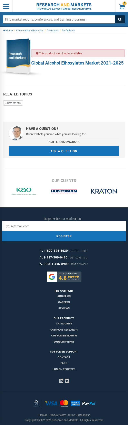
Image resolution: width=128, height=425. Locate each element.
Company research (64, 329)
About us (64, 296)
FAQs (64, 363)
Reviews (64, 308)
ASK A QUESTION (63, 151)
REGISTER (64, 236)
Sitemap (42, 414)
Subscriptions (64, 341)
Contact (64, 357)
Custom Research (64, 335)
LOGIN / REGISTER (64, 369)
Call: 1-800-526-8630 (64, 142)
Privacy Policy (57, 414)
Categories (64, 323)
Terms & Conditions (79, 414)
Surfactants (13, 103)
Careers (64, 302)
